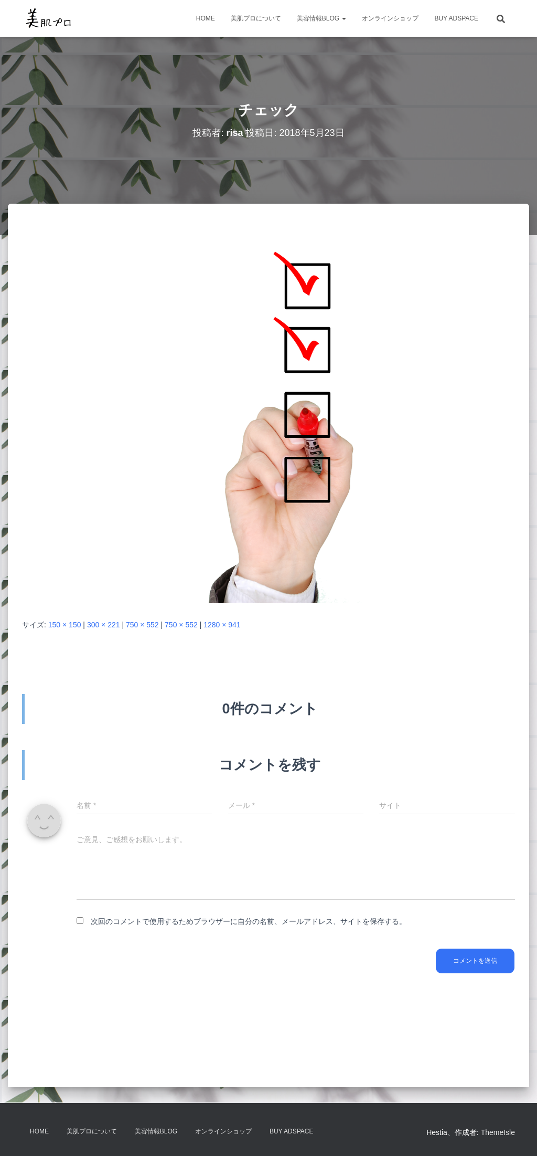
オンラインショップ (390, 18)
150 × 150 (64, 625)
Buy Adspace (456, 18)
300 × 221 (103, 625)
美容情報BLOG (322, 18)
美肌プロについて (256, 18)
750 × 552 (142, 625)
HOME (205, 18)
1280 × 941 (221, 625)
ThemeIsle (498, 1132)
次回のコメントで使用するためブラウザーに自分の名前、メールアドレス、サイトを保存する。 (248, 921)
